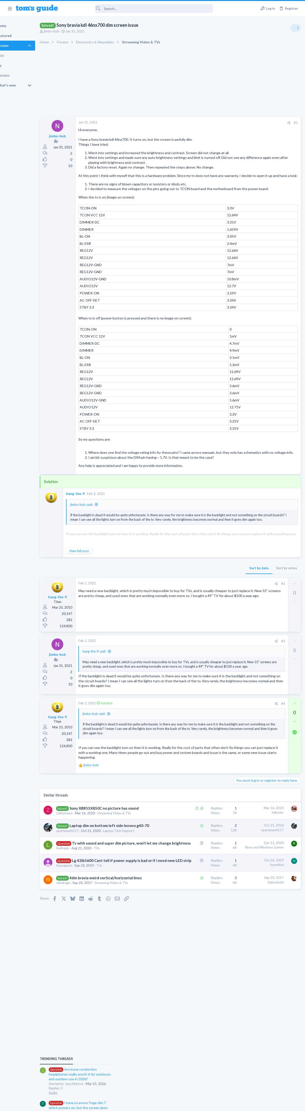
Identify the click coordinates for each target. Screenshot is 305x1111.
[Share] (209, 122)
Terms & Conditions (199, 1104)
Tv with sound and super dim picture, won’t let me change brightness (97, 944)
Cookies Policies (134, 1104)
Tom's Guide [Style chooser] (265, 1083)
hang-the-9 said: (111, 685)
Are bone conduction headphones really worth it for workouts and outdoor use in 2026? (266, 284)
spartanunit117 (84, 922)
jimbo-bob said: (98, 539)
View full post (96, 585)
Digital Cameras (246, 417)
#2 (203, 618)
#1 (216, 123)
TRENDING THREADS (242, 268)
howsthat (197, 971)
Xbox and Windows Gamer (184, 944)
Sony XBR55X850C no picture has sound (97, 880)
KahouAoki (196, 1005)
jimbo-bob (68, 31)
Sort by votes (206, 602)
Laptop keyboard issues (261, 379)
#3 (203, 675)
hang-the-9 (92, 527)
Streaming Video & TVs (90, 895)
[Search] (139, 8)
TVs (114, 955)
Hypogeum (81, 988)
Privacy (165, 1104)
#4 (203, 756)
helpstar (198, 879)
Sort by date (179, 602)
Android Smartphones (251, 446)
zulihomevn (81, 890)
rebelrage (80, 1011)
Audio (239, 302)
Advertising (99, 1104)
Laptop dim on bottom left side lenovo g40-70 (98, 912)
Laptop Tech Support (88, 927)
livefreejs (79, 955)
